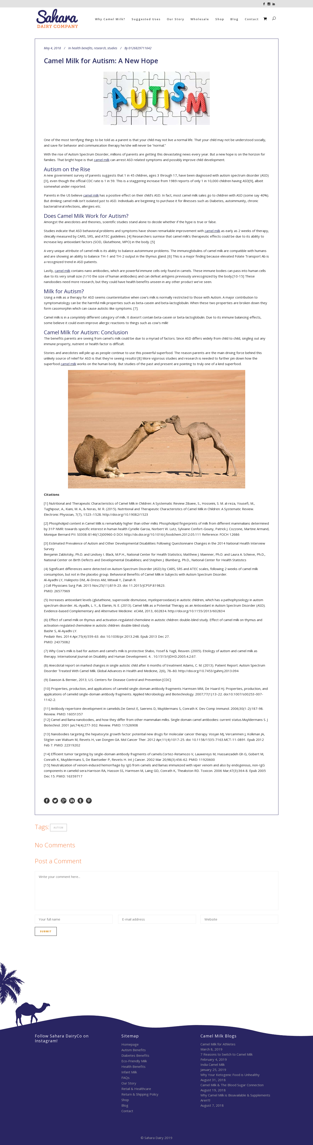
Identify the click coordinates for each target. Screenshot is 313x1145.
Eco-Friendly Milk (134, 1061)
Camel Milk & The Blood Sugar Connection (232, 1085)
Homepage (130, 1044)
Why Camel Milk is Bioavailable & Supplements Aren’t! (235, 1097)
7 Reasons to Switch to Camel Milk (226, 1054)
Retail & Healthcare (136, 1088)
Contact (127, 1111)
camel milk (101, 159)
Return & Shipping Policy (139, 1094)
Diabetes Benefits (135, 1055)
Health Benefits (133, 1066)
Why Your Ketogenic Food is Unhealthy (230, 1074)
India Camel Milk (212, 1064)
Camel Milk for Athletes (217, 1044)
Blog (124, 1105)
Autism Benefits (133, 1050)
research (100, 48)
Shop (125, 1100)
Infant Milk (129, 1072)
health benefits (82, 48)
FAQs (125, 1077)
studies (112, 48)
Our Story (128, 1083)
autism (58, 827)
